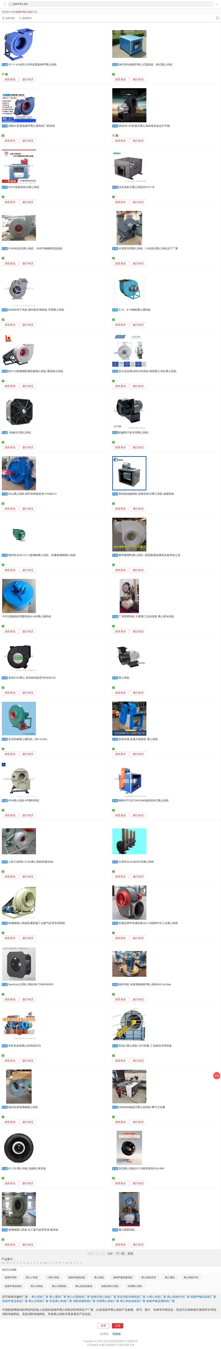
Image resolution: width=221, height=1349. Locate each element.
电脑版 (116, 1334)
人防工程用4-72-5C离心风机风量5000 (30, 861)
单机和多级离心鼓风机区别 (24, 1045)
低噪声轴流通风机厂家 (160, 1301)
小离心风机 (53, 1277)
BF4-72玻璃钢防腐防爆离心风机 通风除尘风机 (35, 371)
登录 (103, 1325)
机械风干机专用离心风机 (133, 432)
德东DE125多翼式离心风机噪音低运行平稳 (144, 125)
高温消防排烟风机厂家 (131, 1296)
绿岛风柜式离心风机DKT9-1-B (136, 187)
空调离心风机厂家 (107, 1301)
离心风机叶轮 (191, 1277)
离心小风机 (32, 1277)
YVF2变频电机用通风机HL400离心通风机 (26, 616)
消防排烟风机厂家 (84, 1301)
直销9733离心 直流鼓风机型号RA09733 (32, 677)
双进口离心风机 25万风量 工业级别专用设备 (145, 1045)
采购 (216, 1075)
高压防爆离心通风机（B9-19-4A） (28, 739)
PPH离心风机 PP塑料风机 (23, 800)
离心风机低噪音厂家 (133, 1301)
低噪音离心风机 (109, 1286)
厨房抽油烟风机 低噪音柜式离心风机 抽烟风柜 (146, 493)
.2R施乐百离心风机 (19, 432)
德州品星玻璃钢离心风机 (23, 1107)
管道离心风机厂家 (60, 1301)
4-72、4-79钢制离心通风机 (135, 309)
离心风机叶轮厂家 (178, 1296)
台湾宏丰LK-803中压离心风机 (136, 861)
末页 (130, 1253)
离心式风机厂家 (39, 1301)
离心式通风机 (59, 1286)
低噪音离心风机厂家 (103, 1296)
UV (66, 1263)
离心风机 (124, 677)
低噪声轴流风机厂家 (203, 1296)
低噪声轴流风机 (76, 1277)
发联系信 (10, 79)
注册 (117, 1325)
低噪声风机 (11, 1277)
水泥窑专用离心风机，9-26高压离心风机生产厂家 (148, 248)
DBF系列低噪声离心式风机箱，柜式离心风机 (145, 64)
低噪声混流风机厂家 (15, 1301)
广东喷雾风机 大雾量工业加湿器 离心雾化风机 (146, 616)
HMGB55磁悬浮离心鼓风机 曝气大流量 (142, 1107)
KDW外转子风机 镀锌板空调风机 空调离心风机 (36, 309)
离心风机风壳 (148, 1277)
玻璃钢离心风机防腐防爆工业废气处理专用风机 (36, 923)
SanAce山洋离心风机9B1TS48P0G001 (31, 984)
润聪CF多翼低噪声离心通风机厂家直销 (31, 125)
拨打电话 (27, 79)
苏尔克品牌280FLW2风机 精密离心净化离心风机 (147, 371)
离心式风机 (37, 1286)
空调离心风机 (135, 1286)
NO (45, 1263)
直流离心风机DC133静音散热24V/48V (141, 1168)
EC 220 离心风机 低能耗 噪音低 (27, 1168)
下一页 (120, 1253)
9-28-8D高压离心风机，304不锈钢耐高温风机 (35, 248)
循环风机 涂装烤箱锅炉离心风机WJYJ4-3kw (145, 984)
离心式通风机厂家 (78, 1296)
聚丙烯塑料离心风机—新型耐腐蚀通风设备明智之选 (149, 555)
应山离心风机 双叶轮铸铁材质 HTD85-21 (32, 493)
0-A (3, 1263)
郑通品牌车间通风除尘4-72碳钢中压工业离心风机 (148, 923)
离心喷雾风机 (127, 1229)
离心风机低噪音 (83, 1286)
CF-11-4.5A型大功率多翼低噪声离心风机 (32, 64)
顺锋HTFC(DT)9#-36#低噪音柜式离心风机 (144, 800)
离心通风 (170, 1277)
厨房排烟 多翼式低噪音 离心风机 (138, 739)
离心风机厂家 (40, 1296)
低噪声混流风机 (13, 1286)
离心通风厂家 (57, 1296)
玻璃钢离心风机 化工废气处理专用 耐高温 (33, 1229)
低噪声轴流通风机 (122, 1277)
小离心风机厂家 (156, 1296)
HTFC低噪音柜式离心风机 (23, 187)
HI (27, 1263)
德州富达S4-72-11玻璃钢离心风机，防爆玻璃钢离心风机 (42, 555)
